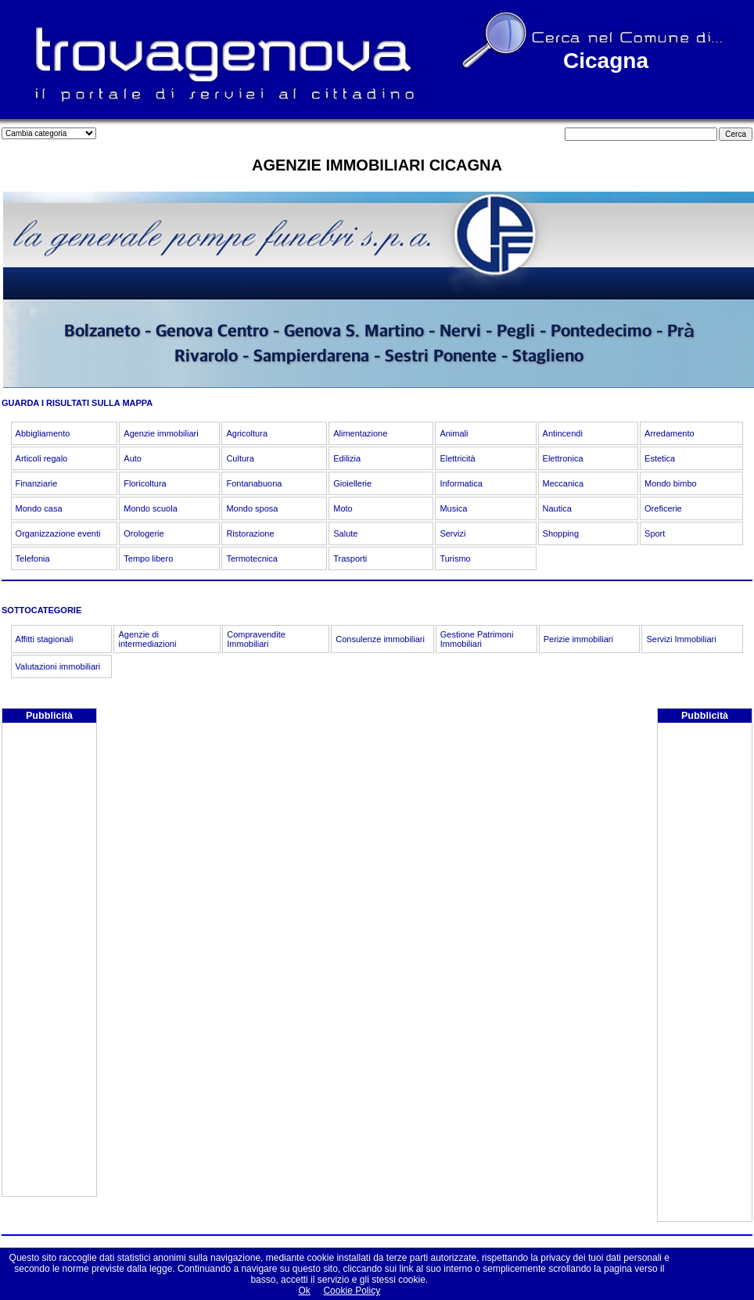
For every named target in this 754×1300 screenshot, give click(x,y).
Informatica (461, 483)
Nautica (557, 508)
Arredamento (669, 433)
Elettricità (457, 458)
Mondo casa (39, 508)
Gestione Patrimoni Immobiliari (477, 639)
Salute (345, 533)
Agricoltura (246, 433)
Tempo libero (148, 558)
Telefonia (33, 558)
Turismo (455, 558)
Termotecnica (251, 558)
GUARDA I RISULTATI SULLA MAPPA (77, 403)
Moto (342, 508)
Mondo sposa (252, 508)
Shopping (561, 533)
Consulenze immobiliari (380, 639)
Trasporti (350, 558)
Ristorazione (250, 533)
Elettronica (563, 458)
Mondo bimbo (670, 483)
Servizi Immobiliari (681, 639)
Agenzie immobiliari (161, 433)
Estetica (659, 458)
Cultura (239, 458)
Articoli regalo (42, 458)
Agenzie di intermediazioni (147, 639)
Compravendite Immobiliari (256, 639)
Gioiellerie (352, 483)
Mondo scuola (151, 508)
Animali (454, 433)
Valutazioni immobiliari (58, 666)
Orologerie (143, 533)
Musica (453, 508)
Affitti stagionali (45, 639)
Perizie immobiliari (578, 639)
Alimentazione (360, 433)
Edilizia (347, 458)
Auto (133, 458)
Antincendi (563, 433)
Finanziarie (37, 483)
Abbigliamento (43, 433)
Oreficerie (663, 508)
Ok (304, 1290)
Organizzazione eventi (58, 533)
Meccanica (563, 483)
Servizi (452, 533)
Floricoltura (145, 483)
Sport (654, 533)
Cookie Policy (351, 1290)
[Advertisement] (49, 961)
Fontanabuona (254, 483)
